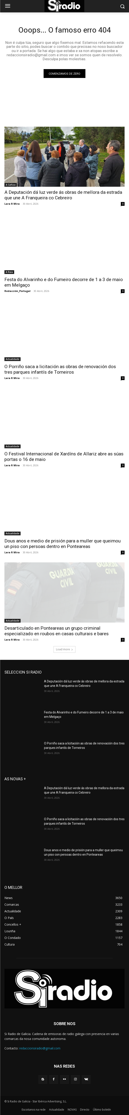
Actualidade (12, 359)
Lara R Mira (12, 203)
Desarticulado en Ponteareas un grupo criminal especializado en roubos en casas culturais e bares (56, 630)
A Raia (9, 272)
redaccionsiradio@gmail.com (39, 1048)
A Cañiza (10, 184)
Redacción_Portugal (17, 291)
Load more (64, 649)
